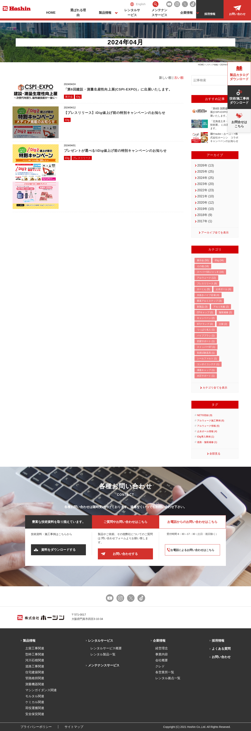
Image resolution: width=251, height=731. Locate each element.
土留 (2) (223, 324)
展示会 (69, 96)
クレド (160, 666)
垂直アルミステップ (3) (209, 300)
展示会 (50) (203, 260)
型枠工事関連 (34, 654)
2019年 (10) (205, 208)
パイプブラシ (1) (206, 335)
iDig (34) (219, 260)
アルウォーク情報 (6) (208, 426)
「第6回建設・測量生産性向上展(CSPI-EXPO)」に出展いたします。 (118, 89)
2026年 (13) (205, 165)
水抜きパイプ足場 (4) (208, 295)
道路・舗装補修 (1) (207, 442)
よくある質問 (221, 648)
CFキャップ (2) (205, 312)
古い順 (179, 77)
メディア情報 (212, 65)
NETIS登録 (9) (204, 415)
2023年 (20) (205, 184)
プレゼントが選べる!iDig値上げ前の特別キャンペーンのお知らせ (115, 151)
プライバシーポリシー (36, 726)
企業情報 (186, 12)
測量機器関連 (34, 684)
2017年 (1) (204, 221)
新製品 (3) (202, 306)
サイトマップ (74, 726)
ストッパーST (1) (206, 347)
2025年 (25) (205, 171)
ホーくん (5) (203, 289)
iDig (78, 96)
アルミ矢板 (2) (221, 306)
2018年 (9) (204, 215)
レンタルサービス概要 (106, 648)
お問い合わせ (221, 657)
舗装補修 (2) (225, 312)
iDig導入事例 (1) (205, 436)
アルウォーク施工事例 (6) (210, 420)
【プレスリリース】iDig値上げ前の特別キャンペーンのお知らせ (114, 113)
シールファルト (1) (207, 358)
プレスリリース (82, 157)
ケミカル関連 (34, 702)
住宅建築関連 (34, 672)
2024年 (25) (205, 177)
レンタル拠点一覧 (167, 678)
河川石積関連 (34, 660)
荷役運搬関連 (34, 708)
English (138, 4)
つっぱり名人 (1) (206, 329)
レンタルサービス (132, 12)
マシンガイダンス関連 (41, 690)
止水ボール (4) (223, 289)
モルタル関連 (34, 696)
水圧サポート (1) (206, 375)
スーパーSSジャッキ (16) (210, 272)
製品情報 (105, 12)
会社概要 (161, 660)
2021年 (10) (205, 196)
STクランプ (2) (205, 324)
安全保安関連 (34, 714)
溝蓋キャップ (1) (206, 370)
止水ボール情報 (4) (207, 431)
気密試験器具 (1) (206, 352)
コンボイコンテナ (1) (208, 364)
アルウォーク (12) (206, 277)
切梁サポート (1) (206, 341)
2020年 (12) (205, 202)
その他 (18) (203, 266)
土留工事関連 (34, 648)
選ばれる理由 (78, 12)
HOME (50, 12)
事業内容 (161, 654)
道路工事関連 (34, 666)
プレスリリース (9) (207, 283)
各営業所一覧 (164, 672)
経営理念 (161, 648)
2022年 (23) (205, 190)
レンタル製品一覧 (102, 654)
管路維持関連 (34, 678)
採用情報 (218, 640)
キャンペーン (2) (206, 318)
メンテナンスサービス (159, 12)
